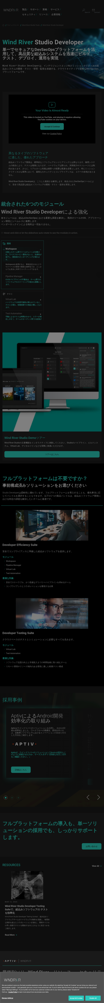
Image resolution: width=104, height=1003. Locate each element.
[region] (52, 987)
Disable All (93, 998)
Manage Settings (7, 998)
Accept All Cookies (76, 998)
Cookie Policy (12, 992)
